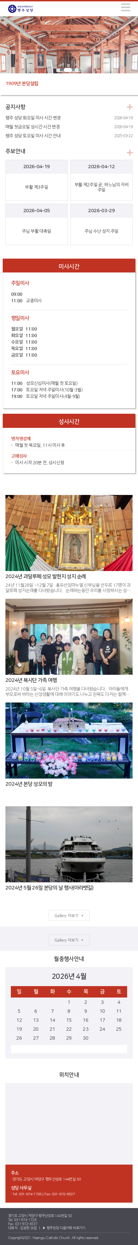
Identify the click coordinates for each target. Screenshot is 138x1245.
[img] (125, 7)
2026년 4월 (69, 976)
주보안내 (15, 151)
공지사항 (15, 107)
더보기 (73, 915)
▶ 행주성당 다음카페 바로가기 (64, 1228)
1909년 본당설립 (21, 83)
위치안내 (69, 1075)
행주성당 (25, 8)
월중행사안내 (69, 959)
